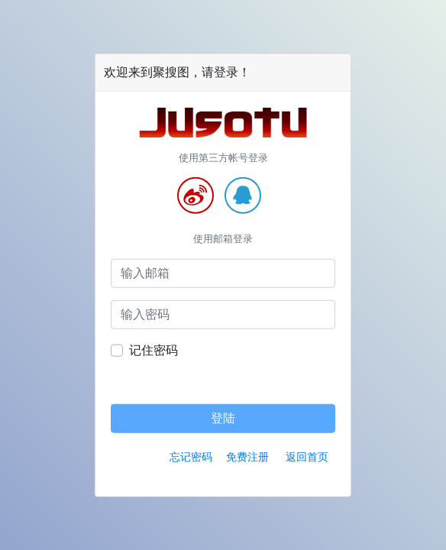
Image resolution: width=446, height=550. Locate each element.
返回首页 (307, 456)
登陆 (223, 417)
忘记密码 (191, 456)
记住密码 (153, 349)
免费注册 (247, 456)
